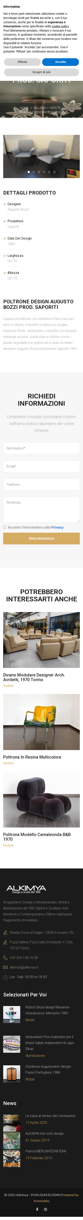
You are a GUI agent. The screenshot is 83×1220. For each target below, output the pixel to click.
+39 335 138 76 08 (24, 958)
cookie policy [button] (60, 26)
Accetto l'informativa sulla (35, 527)
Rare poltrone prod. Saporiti (41, 112)
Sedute (55, 108)
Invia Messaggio (41, 538)
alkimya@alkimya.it (24, 967)
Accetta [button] (60, 62)
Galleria (39, 108)
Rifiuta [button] (22, 62)
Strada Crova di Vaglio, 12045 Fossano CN (41, 933)
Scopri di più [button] (42, 72)
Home (24, 108)
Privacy (57, 527)
